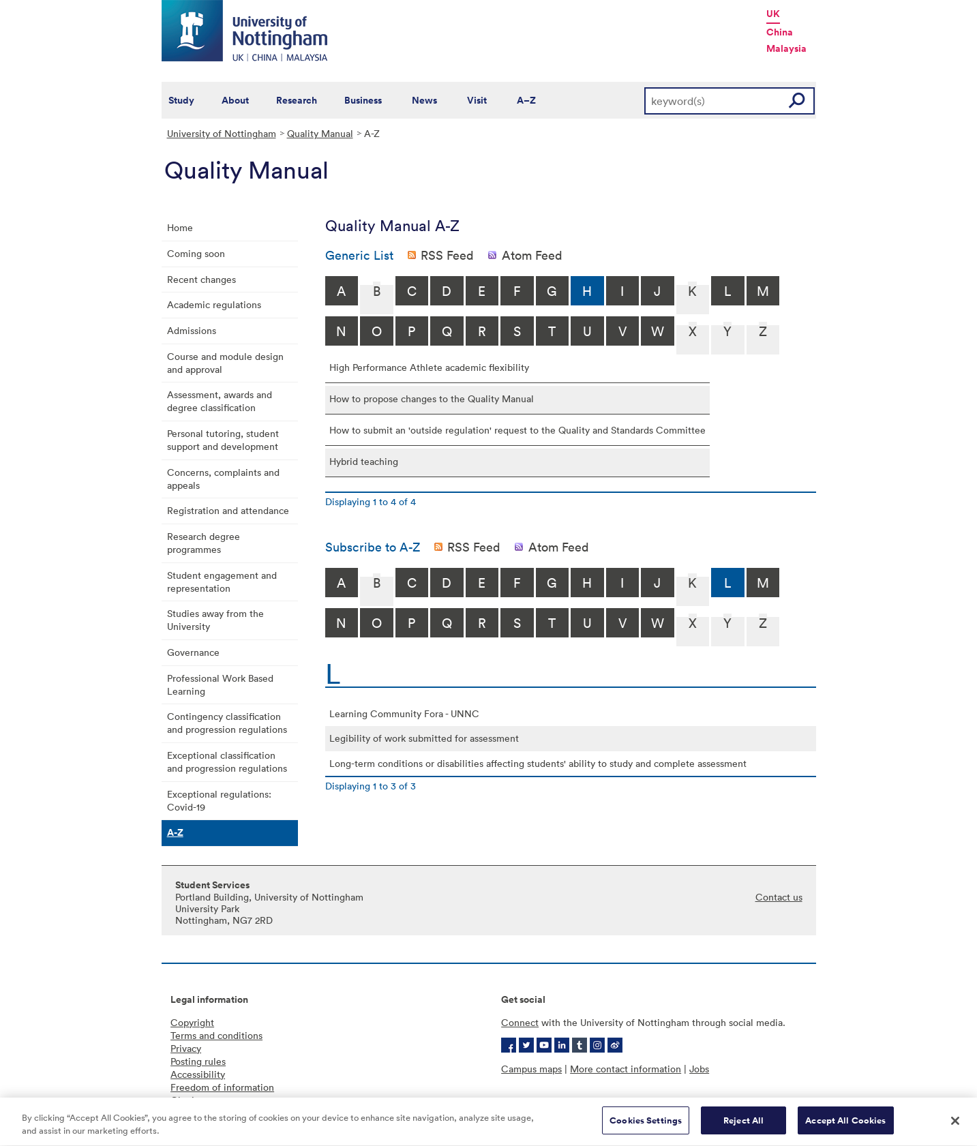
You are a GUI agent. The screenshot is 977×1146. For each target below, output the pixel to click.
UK (773, 13)
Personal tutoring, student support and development (223, 440)
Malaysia (786, 48)
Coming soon (196, 253)
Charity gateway (205, 1100)
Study (181, 100)
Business (363, 100)
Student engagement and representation (222, 581)
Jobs (699, 1068)
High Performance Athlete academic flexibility (429, 367)
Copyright (192, 1022)
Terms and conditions (216, 1035)
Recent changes (201, 279)
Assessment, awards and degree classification (219, 401)
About (235, 100)
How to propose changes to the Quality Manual (431, 398)
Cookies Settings (646, 1127)
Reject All (743, 1127)
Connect (520, 1022)
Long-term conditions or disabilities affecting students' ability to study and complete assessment (538, 763)
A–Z (526, 100)
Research (296, 100)
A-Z (175, 832)
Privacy (185, 1048)
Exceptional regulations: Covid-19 (219, 800)
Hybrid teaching (363, 461)
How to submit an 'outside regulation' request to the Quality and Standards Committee (517, 429)
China (779, 32)
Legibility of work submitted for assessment (424, 738)
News (424, 100)
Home (180, 227)
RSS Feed (447, 255)
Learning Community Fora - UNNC (404, 713)
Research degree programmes (203, 543)
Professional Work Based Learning (220, 684)
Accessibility (197, 1074)
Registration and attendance (228, 510)
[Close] (955, 1127)
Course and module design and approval (225, 363)
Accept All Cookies (845, 1127)
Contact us (778, 896)
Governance (193, 652)
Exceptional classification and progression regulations (227, 761)
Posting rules (198, 1061)
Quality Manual (320, 133)
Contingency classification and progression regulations (227, 723)
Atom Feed (532, 255)
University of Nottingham (221, 133)
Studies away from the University (215, 620)
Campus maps (531, 1068)
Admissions (191, 330)
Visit (477, 100)
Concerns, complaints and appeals (223, 479)
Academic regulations (214, 304)
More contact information (625, 1068)
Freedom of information (222, 1087)
